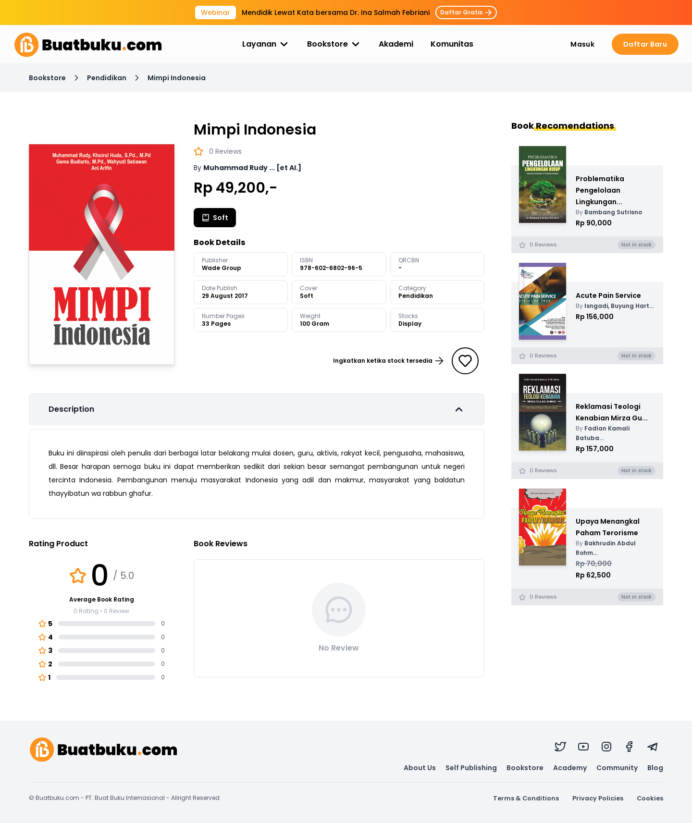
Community (617, 768)
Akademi (396, 43)
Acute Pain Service (608, 295)
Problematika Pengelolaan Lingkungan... (600, 190)
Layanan (266, 44)
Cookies (650, 798)
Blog (655, 768)
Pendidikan (106, 78)
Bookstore (334, 44)
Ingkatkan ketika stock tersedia (388, 361)
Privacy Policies (597, 798)
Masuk (582, 44)
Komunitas (452, 43)
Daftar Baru (645, 44)
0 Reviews (225, 151)
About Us (420, 768)
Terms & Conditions (526, 798)
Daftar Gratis (466, 12)
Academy (570, 768)
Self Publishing (471, 768)
